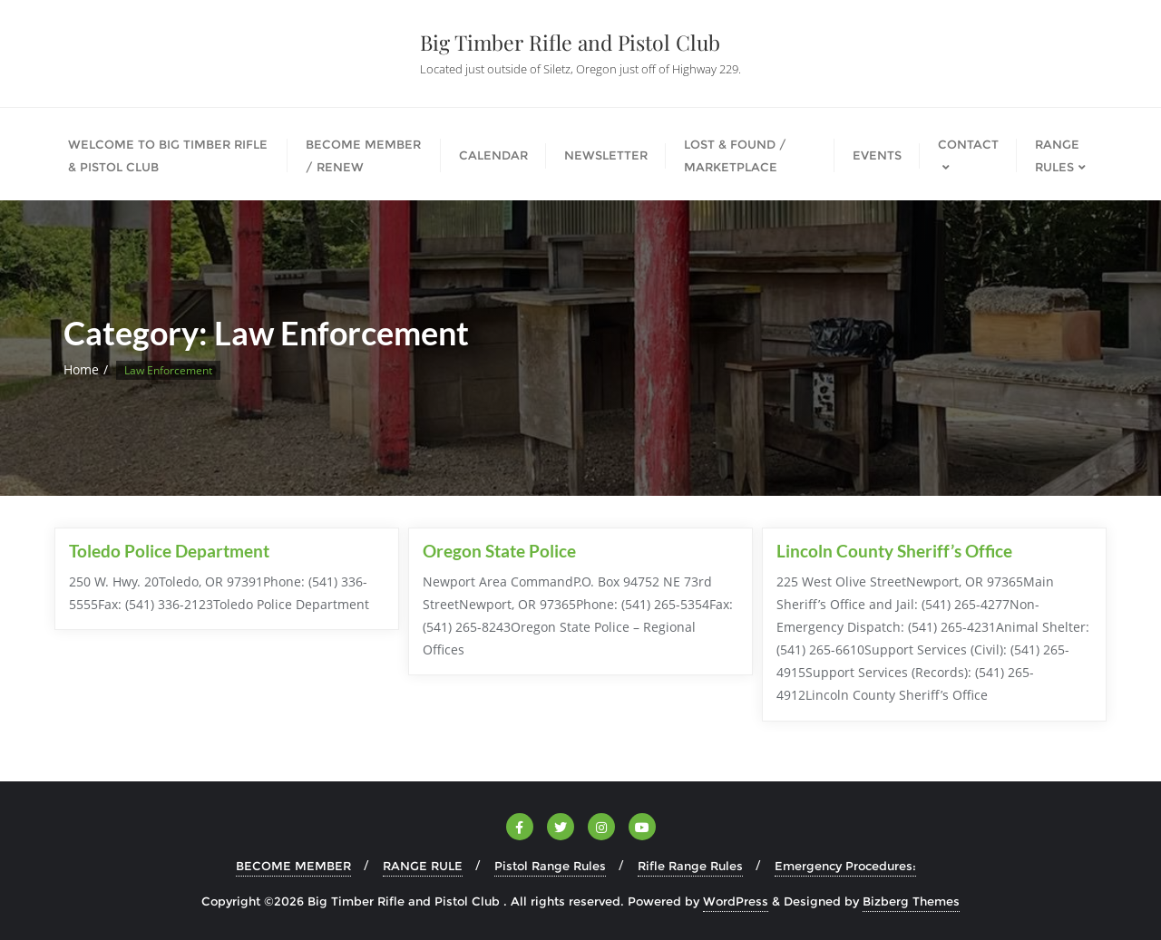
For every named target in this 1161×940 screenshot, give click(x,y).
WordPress (735, 901)
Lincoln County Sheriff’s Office (894, 550)
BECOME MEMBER (293, 865)
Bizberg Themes (911, 901)
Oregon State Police (499, 550)
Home (81, 369)
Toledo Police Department (169, 550)
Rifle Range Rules (690, 865)
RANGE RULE (423, 865)
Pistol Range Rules (550, 865)
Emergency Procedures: (845, 865)
